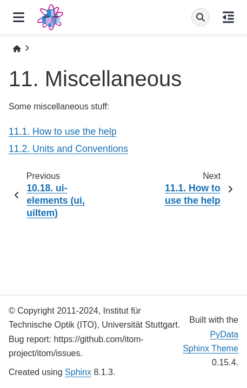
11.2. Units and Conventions (68, 148)
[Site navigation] (19, 17)
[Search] (200, 17)
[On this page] (228, 17)
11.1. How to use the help (63, 131)
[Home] (17, 48)
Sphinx (78, 372)
